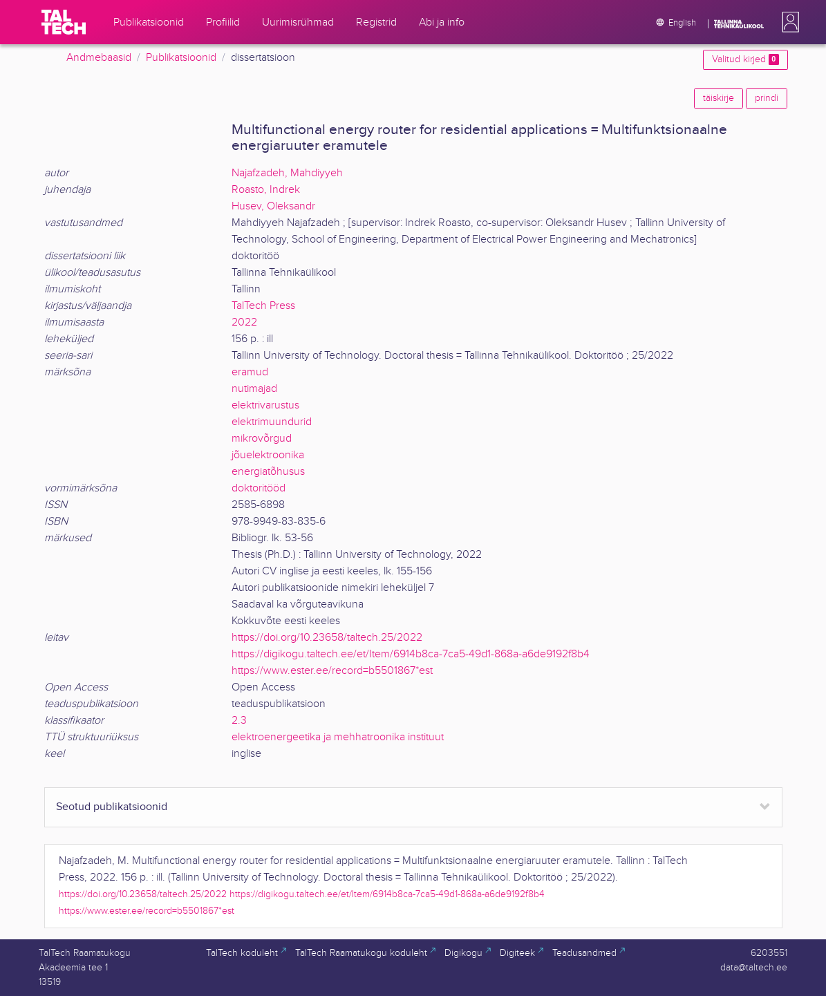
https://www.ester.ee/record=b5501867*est (332, 670)
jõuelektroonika (268, 455)
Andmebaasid (98, 57)
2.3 (239, 720)
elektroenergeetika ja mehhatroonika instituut (338, 737)
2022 (244, 322)
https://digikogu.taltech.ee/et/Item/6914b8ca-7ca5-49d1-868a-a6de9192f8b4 (411, 654)
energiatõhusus (268, 471)
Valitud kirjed (745, 59)
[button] (788, 22)
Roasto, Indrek (266, 189)
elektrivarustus (265, 405)
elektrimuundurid (272, 422)
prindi (766, 98)
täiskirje (718, 98)
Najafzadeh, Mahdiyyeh (287, 173)
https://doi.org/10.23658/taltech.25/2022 (327, 637)
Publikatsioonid (181, 57)
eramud (250, 372)
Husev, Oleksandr (273, 206)
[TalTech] (63, 22)
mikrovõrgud (262, 438)
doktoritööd (258, 488)
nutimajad (254, 388)
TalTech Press (263, 305)
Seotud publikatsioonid (111, 807)
